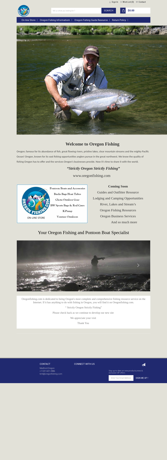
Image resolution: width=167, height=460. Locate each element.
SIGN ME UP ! (142, 378)
